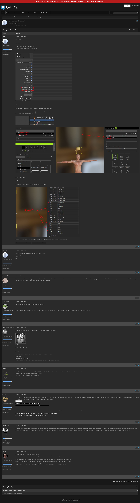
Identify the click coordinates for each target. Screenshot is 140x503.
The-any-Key (5, 301)
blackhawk (5, 275)
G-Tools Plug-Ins (42, 415)
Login (132, 5)
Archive (10, 17)
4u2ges (4, 451)
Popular (18, 12)
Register (137, 5)
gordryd (4, 394)
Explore (8, 12)
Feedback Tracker (45, 12)
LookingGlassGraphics (8, 327)
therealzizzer (5, 425)
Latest (13, 12)
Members (30, 12)
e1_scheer (5, 250)
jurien (15, 23)
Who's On (37, 12)
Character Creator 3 (19, 17)
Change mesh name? (42, 17)
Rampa (4, 368)
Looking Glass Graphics (21, 347)
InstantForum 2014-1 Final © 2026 (72, 499)
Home (3, 12)
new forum (101, 1)
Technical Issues (30, 17)
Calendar (24, 12)
